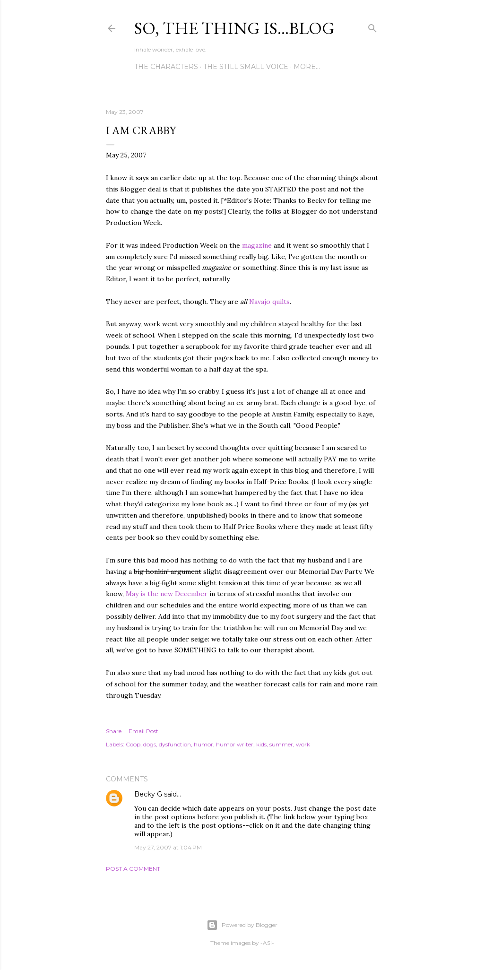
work (303, 744)
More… (307, 66)
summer (281, 744)
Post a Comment (133, 868)
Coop (133, 744)
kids (261, 744)
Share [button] (113, 731)
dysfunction (175, 744)
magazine (257, 245)
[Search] (372, 26)
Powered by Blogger (242, 925)
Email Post (143, 731)
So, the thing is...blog (234, 28)
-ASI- (267, 942)
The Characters (166, 66)
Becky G (148, 794)
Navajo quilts (269, 301)
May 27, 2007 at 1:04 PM (168, 847)
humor (203, 744)
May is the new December (167, 593)
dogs (149, 744)
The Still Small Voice (245, 66)
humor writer (234, 744)
